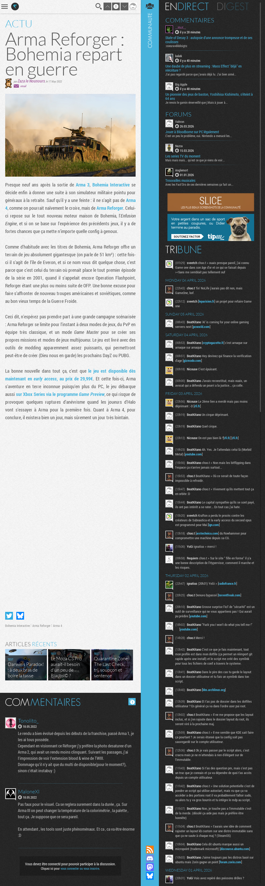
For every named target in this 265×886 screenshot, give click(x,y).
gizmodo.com (192, 360)
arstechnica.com (207, 533)
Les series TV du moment (182, 156)
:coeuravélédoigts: (176, 46)
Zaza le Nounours (31, 81)
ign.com (214, 524)
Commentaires (189, 20)
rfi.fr (197, 406)
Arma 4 (57, 625)
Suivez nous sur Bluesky (150, 876)
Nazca (179, 146)
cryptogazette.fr (213, 342)
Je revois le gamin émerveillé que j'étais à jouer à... (196, 102)
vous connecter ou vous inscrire (80, 868)
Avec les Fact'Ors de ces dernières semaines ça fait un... (199, 184)
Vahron (179, 121)
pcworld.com (201, 326)
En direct (187, 6)
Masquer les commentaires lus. (132, 701)
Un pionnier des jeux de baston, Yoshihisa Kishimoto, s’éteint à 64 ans (209, 96)
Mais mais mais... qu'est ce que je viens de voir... (195, 160)
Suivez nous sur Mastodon (150, 867)
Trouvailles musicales (180, 180)
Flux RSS (150, 849)
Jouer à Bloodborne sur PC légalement (192, 132)
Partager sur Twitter (9, 616)
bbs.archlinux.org (214, 689)
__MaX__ (180, 27)
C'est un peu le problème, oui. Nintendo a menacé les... (198, 136)
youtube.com (193, 454)
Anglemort (181, 170)
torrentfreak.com (229, 595)
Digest (233, 6)
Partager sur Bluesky (20, 616)
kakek (178, 56)
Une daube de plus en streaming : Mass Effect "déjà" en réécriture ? (203, 68)
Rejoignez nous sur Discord (150, 858)
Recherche (99, 6)
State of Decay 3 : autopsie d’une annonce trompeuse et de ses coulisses (208, 40)
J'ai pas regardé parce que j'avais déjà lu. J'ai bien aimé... (200, 74)
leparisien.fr (206, 301)
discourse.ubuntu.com (234, 848)
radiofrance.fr (227, 583)
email (23, 86)
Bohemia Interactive (111, 185)
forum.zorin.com (230, 862)
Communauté (149, 417)
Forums (178, 114)
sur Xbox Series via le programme (60, 394)
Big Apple (181, 84)
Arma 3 (83, 185)
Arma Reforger (110, 208)
